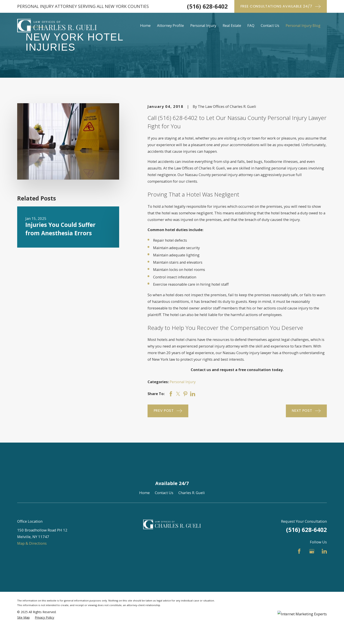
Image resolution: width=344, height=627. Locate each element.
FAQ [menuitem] (250, 25)
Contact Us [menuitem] (270, 25)
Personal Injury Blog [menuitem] (303, 25)
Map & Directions (32, 543)
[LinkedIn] (324, 551)
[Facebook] (299, 551)
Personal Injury (183, 381)
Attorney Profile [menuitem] (170, 25)
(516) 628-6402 (207, 6)
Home (144, 492)
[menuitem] (23, 617)
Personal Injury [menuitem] (203, 25)
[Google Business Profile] (311, 551)
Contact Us (164, 492)
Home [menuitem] (145, 25)
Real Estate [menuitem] (232, 25)
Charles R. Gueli (191, 492)
